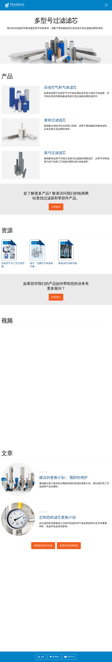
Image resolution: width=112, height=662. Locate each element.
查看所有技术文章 (43, 545)
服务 (41, 656)
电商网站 (54, 656)
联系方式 (69, 656)
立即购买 (56, 206)
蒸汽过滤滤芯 (55, 152)
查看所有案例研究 (69, 545)
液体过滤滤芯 (55, 120)
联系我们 (56, 297)
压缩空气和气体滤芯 (60, 87)
